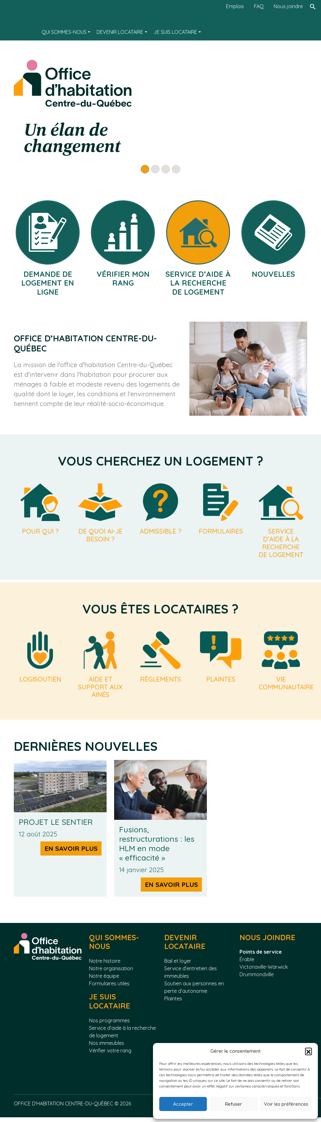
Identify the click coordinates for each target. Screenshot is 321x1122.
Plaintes (173, 1003)
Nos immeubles (106, 1048)
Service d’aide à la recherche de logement (122, 1036)
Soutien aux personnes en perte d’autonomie (194, 992)
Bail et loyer (177, 966)
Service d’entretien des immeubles (190, 977)
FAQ (259, 6)
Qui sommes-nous (64, 32)
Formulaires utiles (109, 988)
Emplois (235, 6)
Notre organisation (111, 973)
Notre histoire (104, 966)
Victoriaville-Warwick (263, 972)
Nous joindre (288, 6)
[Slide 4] (176, 169)
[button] (308, 1051)
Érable (246, 964)
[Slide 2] (155, 169)
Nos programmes (109, 1025)
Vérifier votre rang (110, 1055)
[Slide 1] (145, 169)
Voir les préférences (286, 1104)
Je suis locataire (175, 32)
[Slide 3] (165, 169)
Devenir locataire (120, 32)
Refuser (233, 1104)
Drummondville (256, 979)
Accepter (183, 1104)
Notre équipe (104, 981)
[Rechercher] (312, 20)
